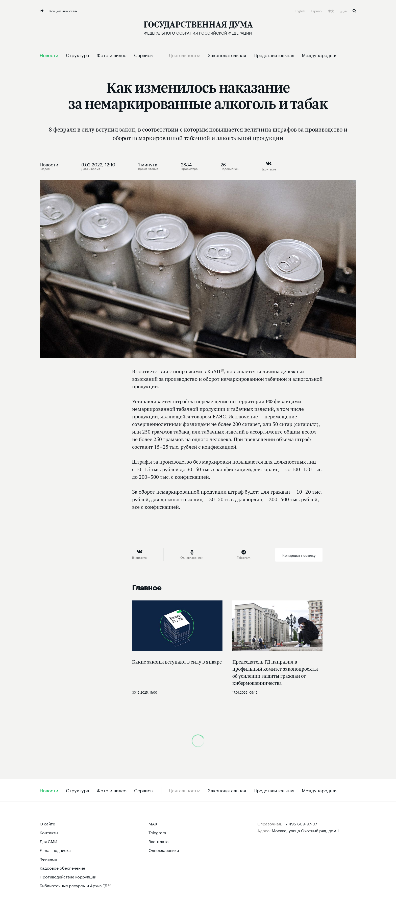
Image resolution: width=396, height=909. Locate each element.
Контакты (49, 832)
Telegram (157, 832)
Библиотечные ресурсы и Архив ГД (73, 885)
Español (317, 10)
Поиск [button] (354, 11)
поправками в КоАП (196, 371)
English (300, 10)
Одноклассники (163, 850)
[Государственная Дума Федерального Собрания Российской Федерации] (198, 28)
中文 (331, 10)
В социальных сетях (62, 10)
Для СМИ (48, 841)
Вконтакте (158, 841)
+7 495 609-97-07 (300, 823)
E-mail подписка (55, 850)
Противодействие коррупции (68, 876)
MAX (153, 823)
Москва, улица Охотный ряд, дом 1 (305, 830)
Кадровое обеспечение (62, 867)
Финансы (48, 858)
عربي (344, 10)
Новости (49, 164)
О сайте (47, 823)
